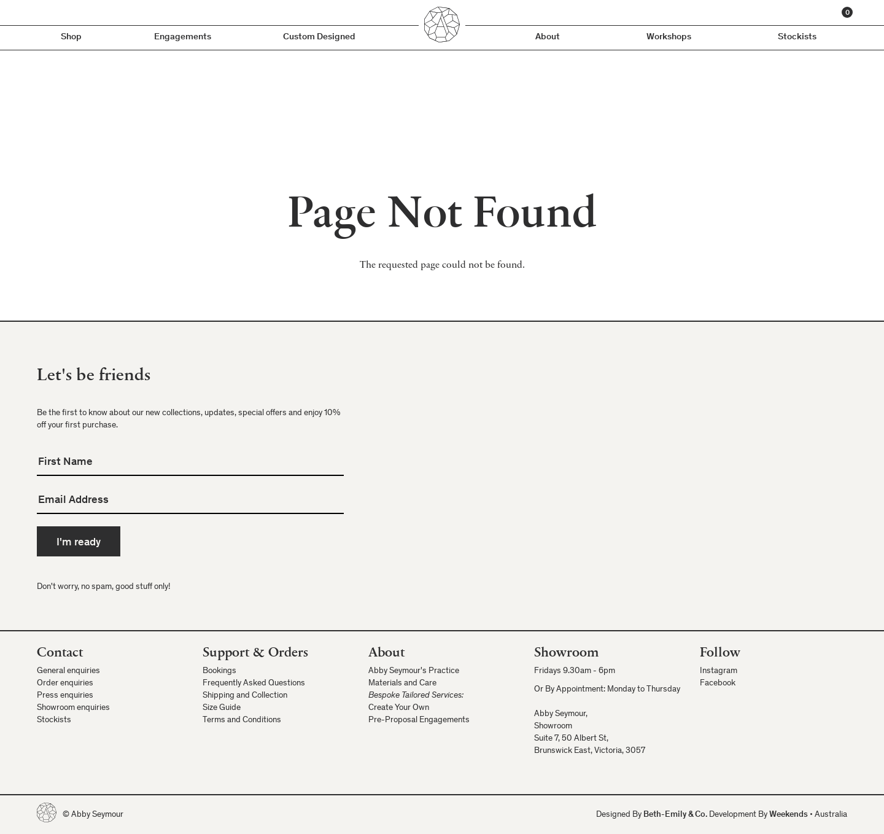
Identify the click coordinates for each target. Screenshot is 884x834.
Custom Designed (319, 37)
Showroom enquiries (73, 708)
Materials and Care (402, 683)
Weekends (788, 815)
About (547, 37)
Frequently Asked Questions (254, 683)
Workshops (668, 37)
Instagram (718, 671)
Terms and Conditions (242, 720)
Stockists (797, 37)
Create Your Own (398, 708)
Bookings (219, 671)
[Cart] (847, 12)
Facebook (717, 683)
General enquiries (68, 671)
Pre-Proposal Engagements (419, 720)
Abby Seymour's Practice (413, 671)
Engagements (182, 37)
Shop (71, 37)
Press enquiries (65, 696)
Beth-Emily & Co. (675, 815)
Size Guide (222, 708)
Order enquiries (65, 683)
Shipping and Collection (245, 696)
